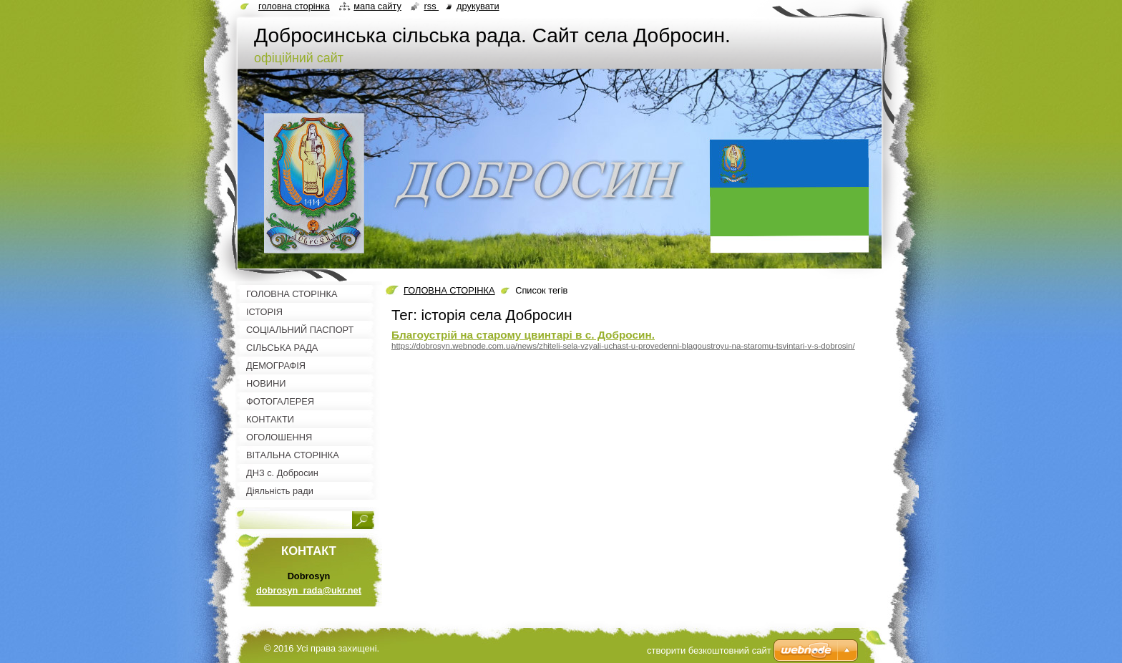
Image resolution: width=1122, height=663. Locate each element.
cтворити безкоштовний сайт (709, 650)
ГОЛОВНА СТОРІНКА (449, 290)
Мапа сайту (377, 6)
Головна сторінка (294, 6)
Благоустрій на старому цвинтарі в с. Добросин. (523, 335)
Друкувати (478, 6)
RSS (431, 6)
